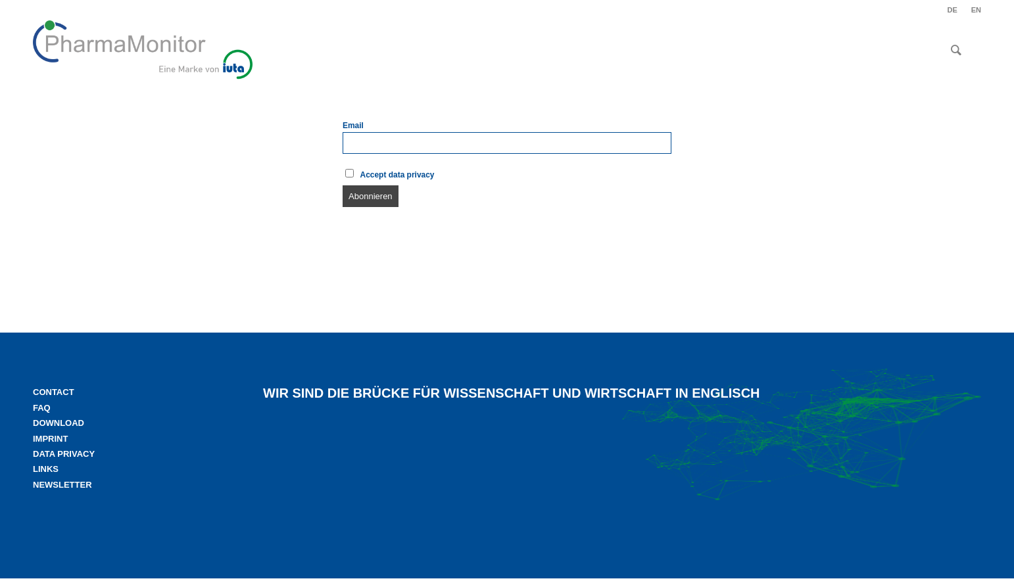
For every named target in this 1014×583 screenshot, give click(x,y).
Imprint (50, 439)
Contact (53, 392)
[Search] (956, 50)
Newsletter (62, 485)
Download (58, 423)
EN (976, 10)
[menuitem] (952, 10)
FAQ (42, 408)
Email (353, 125)
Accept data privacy (389, 174)
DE (952, 10)
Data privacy (64, 454)
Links (46, 469)
